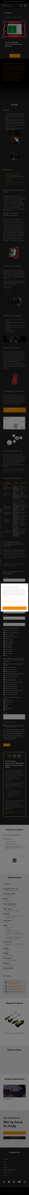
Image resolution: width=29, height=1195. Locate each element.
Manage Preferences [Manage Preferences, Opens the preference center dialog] (14, 600)
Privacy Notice (5, 595)
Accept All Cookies (14, 608)
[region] (14, 597)
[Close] (26, 585)
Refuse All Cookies (14, 604)
